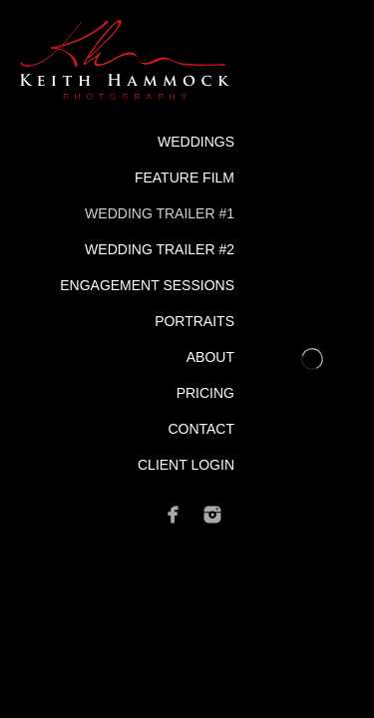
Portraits (194, 321)
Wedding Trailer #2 (159, 249)
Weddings (196, 142)
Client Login (186, 465)
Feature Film (184, 177)
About (210, 357)
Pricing (205, 393)
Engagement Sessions (147, 285)
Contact (201, 429)
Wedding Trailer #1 (159, 213)
